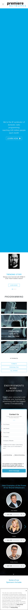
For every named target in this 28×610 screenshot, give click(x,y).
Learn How (14, 138)
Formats (14, 364)
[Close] (26, 590)
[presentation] (13, 460)
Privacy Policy (14, 607)
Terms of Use (19, 604)
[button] (25, 526)
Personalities (14, 367)
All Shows (14, 370)
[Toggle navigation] (3, 4)
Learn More (14, 285)
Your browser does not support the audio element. (14, 515)
